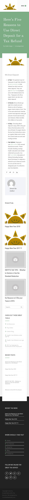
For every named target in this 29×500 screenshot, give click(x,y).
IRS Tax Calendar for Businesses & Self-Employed (13, 345)
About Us (9, 447)
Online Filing (10, 331)
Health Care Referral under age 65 (13, 336)
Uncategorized (19, 46)
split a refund (14, 144)
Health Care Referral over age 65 (14, 341)
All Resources (11, 324)
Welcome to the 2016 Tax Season (13, 390)
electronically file (14, 84)
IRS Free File (13, 90)
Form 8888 (13, 155)
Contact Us (10, 453)
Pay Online (10, 328)
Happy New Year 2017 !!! (11, 375)
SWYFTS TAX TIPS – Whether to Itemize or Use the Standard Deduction (13, 382)
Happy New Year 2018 (10, 369)
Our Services (10, 444)
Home (8, 440)
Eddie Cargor (9, 46)
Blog (8, 450)
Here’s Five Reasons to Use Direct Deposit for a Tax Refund (13, 362)
